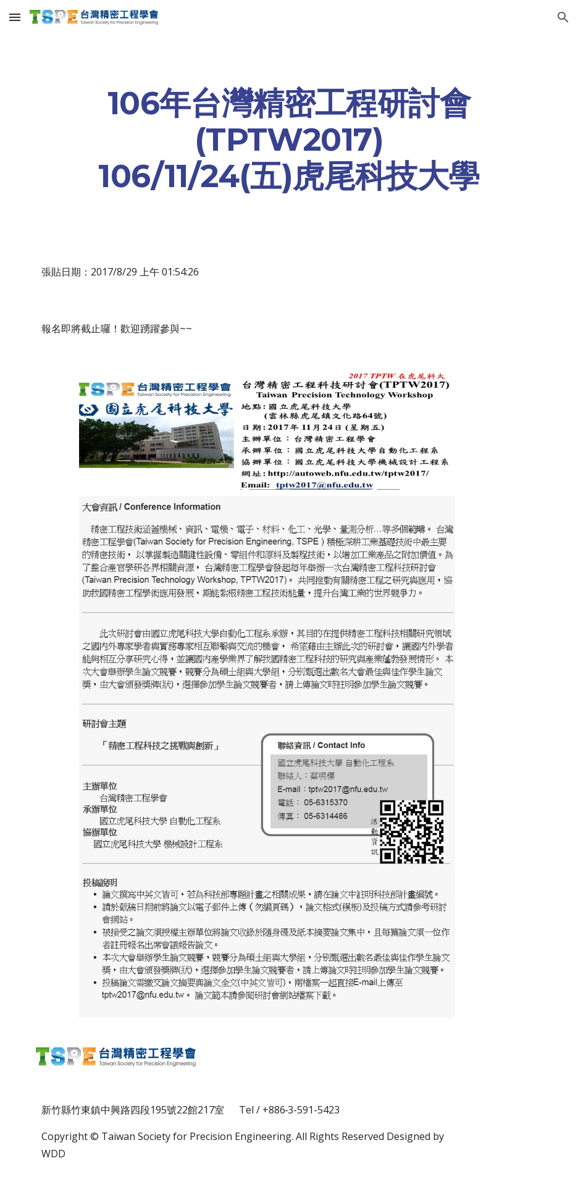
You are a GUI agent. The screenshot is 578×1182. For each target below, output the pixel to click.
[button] (15, 17)
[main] (289, 139)
